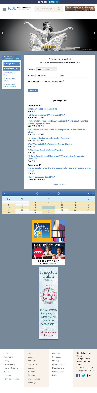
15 (22, 207)
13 (88, 205)
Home (6, 353)
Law (29, 353)
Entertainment (9, 364)
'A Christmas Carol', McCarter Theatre (45, 150)
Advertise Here (58, 364)
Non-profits (32, 360)
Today (90, 193)
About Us (56, 353)
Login (54, 375)
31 (49, 212)
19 (75, 207)
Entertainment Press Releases (9, 85)
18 (62, 207)
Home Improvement (11, 379)
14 (9, 207)
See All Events (59, 184)
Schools (31, 368)
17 (49, 207)
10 (49, 205)
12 (75, 205)
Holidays (7, 375)
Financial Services (11, 368)
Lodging (31, 357)
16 (35, 207)
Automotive (8, 357)
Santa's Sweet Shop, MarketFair (42, 109)
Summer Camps (34, 379)
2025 (5, 193)
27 (88, 210)
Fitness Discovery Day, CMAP (41, 177)
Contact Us (56, 357)
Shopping (31, 375)
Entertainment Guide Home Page (11, 57)
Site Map (55, 360)
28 (9, 212)
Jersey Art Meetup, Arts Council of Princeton (49, 138)
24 (49, 210)
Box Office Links (11, 68)
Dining (6, 360)
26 (75, 210)
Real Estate (32, 364)
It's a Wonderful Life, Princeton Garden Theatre (50, 144)
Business (31, 371)
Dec (48, 193)
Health (6, 371)
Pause (54, 47)
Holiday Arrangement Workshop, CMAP (46, 115)
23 (35, 210)
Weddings (32, 382)
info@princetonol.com (85, 370)
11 (62, 205)
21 (9, 210)
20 (88, 207)
